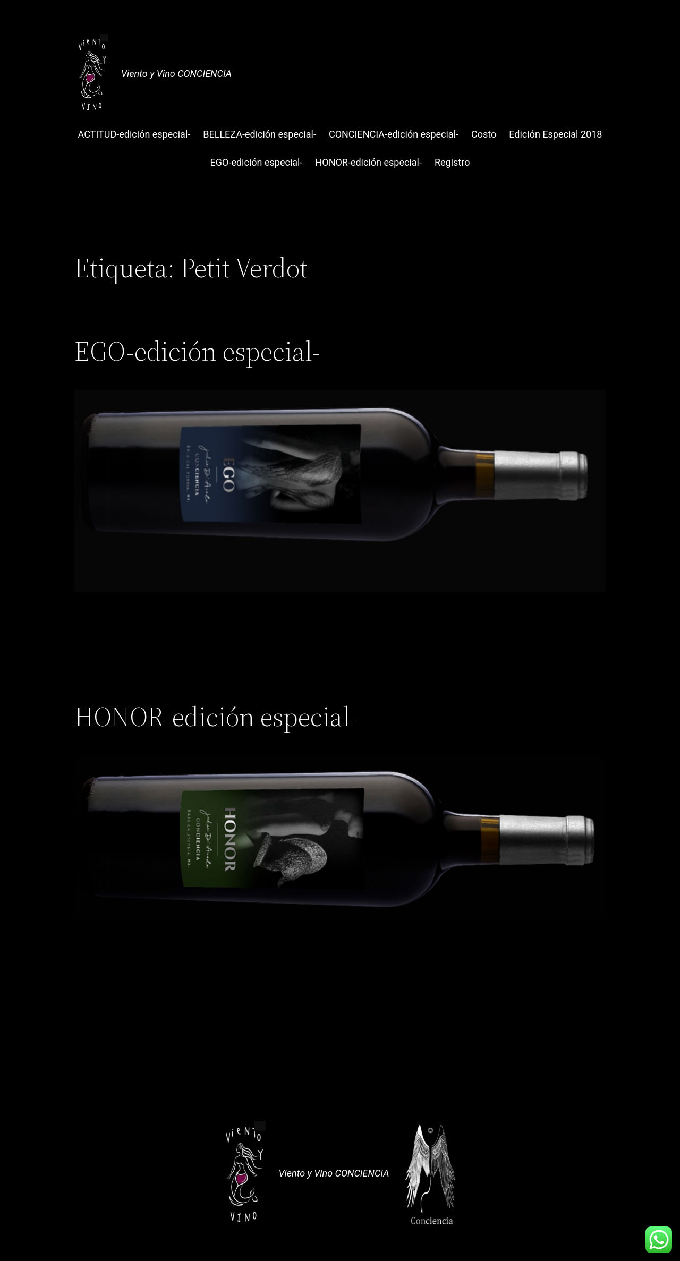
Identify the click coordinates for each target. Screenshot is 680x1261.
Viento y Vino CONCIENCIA (176, 73)
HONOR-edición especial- (216, 716)
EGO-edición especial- (197, 351)
